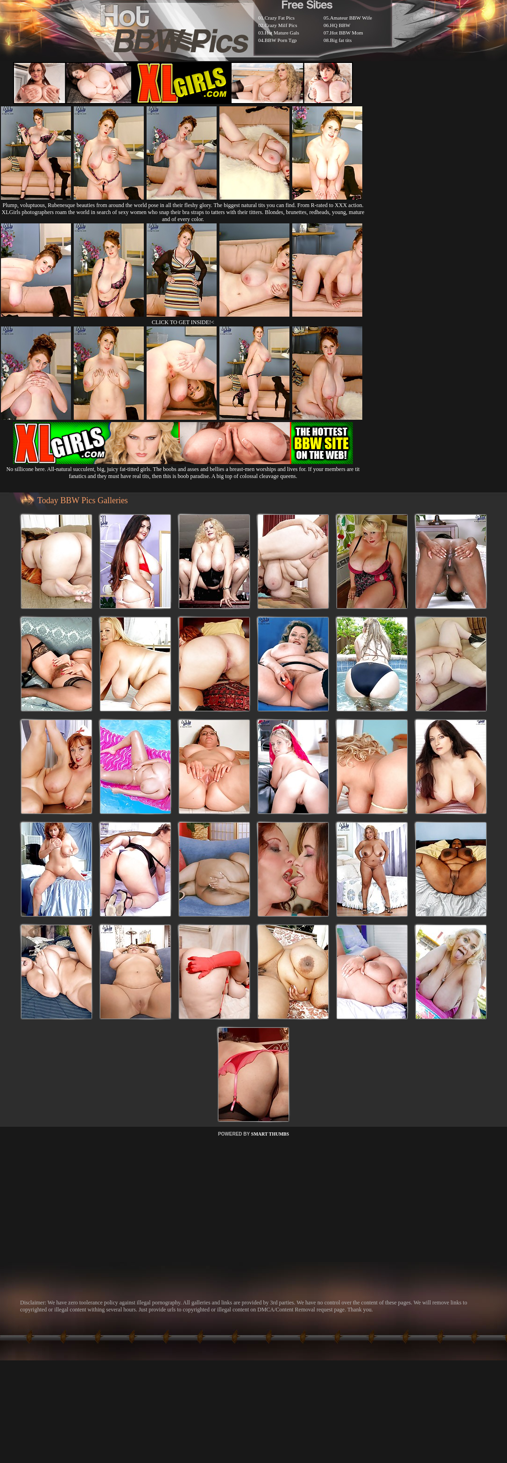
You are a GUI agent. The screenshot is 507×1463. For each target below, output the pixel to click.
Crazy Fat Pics (280, 18)
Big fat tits (341, 40)
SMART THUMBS (270, 1134)
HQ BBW (340, 25)
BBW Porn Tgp (281, 40)
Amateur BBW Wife (351, 18)
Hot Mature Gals (282, 32)
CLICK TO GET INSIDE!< (183, 322)
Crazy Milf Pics (281, 25)
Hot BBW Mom (346, 32)
